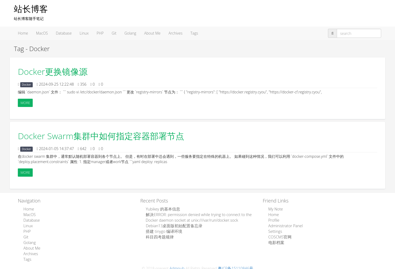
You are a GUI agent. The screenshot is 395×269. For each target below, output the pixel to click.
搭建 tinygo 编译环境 (162, 230)
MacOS (42, 33)
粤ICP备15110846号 (235, 265)
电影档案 (275, 240)
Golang (130, 33)
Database (64, 33)
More (25, 102)
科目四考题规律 (158, 235)
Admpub (178, 265)
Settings (274, 230)
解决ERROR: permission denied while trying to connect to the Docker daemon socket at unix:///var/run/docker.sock (196, 217)
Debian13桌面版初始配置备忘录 (172, 224)
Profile (273, 219)
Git (114, 33)
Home (23, 33)
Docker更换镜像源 (53, 71)
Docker (26, 84)
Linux (84, 33)
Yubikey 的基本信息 (161, 208)
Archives (175, 33)
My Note (275, 208)
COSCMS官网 (279, 235)
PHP (100, 33)
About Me (152, 33)
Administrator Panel (284, 224)
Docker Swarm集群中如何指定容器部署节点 (101, 136)
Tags (194, 33)
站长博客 (31, 8)
